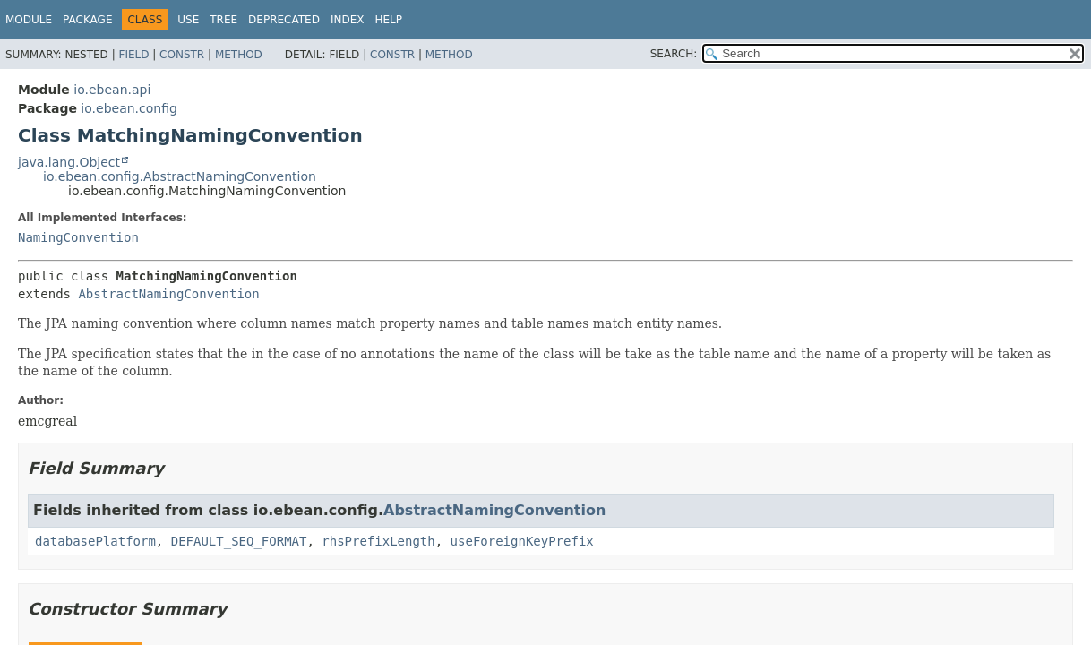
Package (87, 19)
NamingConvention (78, 237)
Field (133, 54)
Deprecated (284, 19)
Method (238, 54)
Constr (181, 54)
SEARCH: (674, 53)
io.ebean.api (111, 89)
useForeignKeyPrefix (522, 541)
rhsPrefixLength (378, 541)
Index (348, 19)
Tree (223, 19)
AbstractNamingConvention (168, 294)
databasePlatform (95, 541)
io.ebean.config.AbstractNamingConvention (179, 176)
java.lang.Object (69, 162)
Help (388, 19)
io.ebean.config (129, 108)
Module (28, 19)
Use (188, 19)
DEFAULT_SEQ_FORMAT (239, 541)
